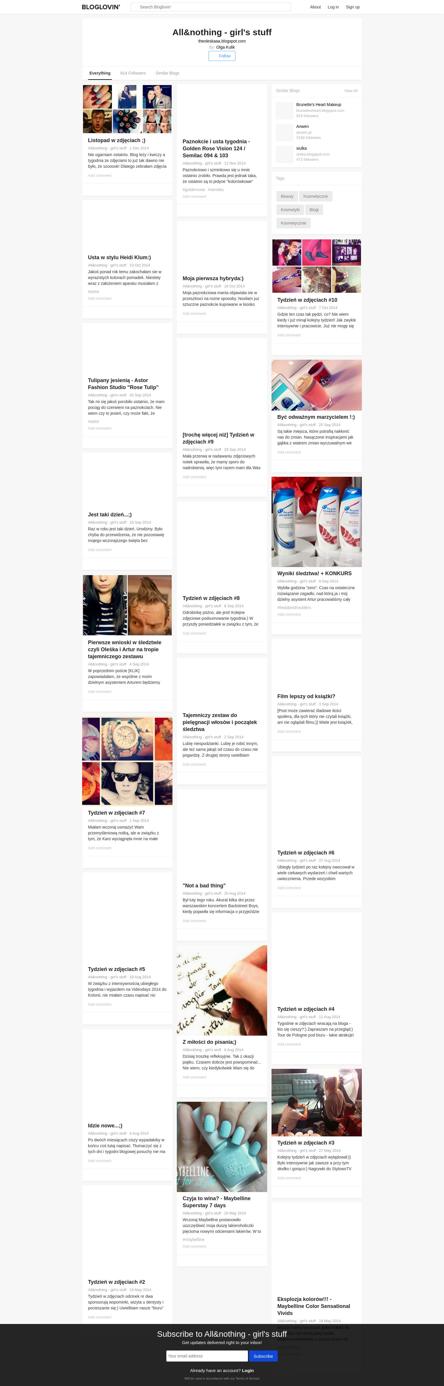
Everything (99, 73)
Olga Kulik (225, 47)
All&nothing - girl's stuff (107, 148)
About (315, 7)
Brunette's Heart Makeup (318, 104)
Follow (221, 56)
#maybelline (194, 1239)
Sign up (353, 7)
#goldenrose (194, 189)
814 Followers (133, 73)
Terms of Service (248, 1378)
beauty (287, 196)
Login (248, 1370)
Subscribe (263, 1356)
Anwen (302, 126)
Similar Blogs (167, 73)
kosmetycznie (293, 223)
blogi (314, 209)
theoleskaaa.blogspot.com (222, 41)
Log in (333, 7)
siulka (301, 148)
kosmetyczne (316, 196)
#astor (93, 291)
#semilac (216, 189)
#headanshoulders (294, 607)
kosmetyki (290, 209)
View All (350, 91)
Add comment (99, 175)
